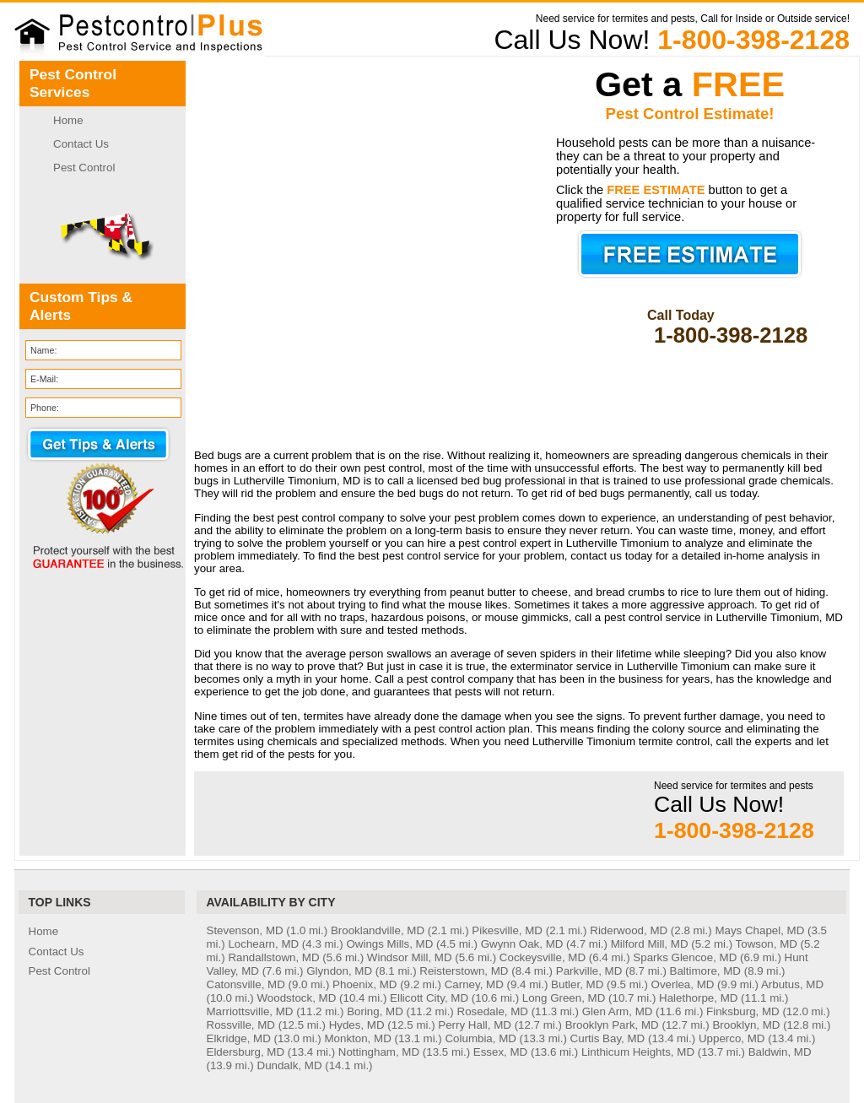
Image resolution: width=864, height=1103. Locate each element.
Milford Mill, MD (649, 944)
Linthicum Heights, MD (637, 1052)
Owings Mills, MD (389, 944)
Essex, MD (500, 1052)
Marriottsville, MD (250, 1011)
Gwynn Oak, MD (522, 944)
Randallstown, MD (273, 957)
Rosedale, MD (492, 1011)
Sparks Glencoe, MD (685, 957)
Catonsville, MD (246, 984)
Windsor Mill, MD (409, 957)
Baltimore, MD (705, 971)
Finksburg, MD (743, 1011)
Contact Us (81, 144)
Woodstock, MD (297, 998)
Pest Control (84, 167)
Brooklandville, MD (377, 930)
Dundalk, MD (289, 1065)
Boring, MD (375, 1011)
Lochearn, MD (263, 944)
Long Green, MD (564, 998)
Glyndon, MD (339, 971)
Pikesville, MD (507, 930)
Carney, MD (474, 984)
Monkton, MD (358, 1038)
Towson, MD (766, 944)
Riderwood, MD (628, 930)
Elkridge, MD (239, 1038)
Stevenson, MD (245, 930)
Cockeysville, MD (543, 957)
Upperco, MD (732, 1038)
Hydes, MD (357, 1025)
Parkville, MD (589, 971)
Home (68, 120)
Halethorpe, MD (698, 998)
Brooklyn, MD (746, 1025)
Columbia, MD (480, 1038)
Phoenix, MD (364, 984)
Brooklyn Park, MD (612, 1025)
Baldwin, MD (780, 1052)
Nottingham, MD (378, 1052)
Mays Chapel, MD (759, 930)
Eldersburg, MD (246, 1052)
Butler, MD (577, 984)
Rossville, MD (241, 1025)
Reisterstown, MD (463, 971)
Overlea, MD (683, 984)
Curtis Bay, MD (607, 1038)
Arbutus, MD (792, 984)
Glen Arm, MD (617, 1011)
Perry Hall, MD (474, 1025)
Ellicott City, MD (429, 998)
